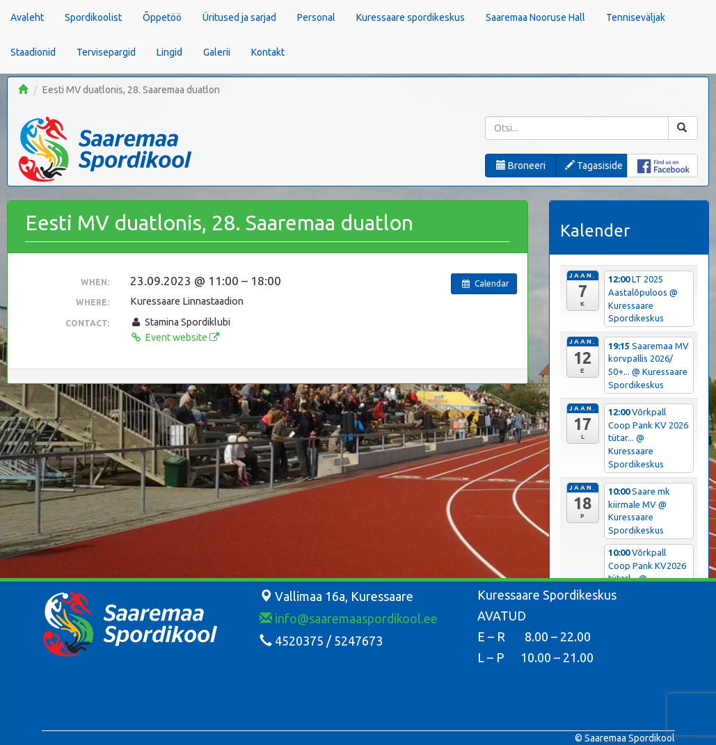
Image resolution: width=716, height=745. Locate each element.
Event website (174, 337)
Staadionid (33, 52)
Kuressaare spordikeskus (410, 17)
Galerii (216, 52)
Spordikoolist (93, 17)
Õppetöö (162, 17)
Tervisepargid (106, 52)
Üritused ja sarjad (239, 17)
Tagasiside (594, 165)
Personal (316, 17)
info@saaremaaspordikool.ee (349, 618)
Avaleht (27, 17)
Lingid (169, 52)
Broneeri (521, 165)
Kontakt (268, 52)
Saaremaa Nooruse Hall (535, 17)
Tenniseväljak (635, 17)
